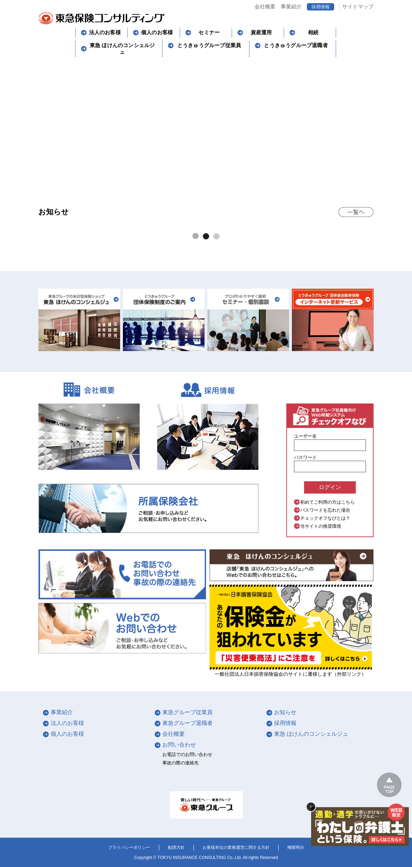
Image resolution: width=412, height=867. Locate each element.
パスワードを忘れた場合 (325, 510)
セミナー (209, 32)
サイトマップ (358, 6)
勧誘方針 (176, 847)
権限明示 (295, 847)
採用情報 (320, 6)
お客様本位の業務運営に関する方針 (236, 847)
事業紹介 (291, 6)
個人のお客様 (157, 32)
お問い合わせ (179, 745)
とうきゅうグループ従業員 (209, 45)
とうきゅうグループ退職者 (296, 45)
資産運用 (261, 32)
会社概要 (265, 6)
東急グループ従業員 (187, 712)
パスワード (305, 457)
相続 (313, 32)
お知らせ (285, 712)
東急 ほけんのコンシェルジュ (122, 49)
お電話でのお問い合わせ (187, 754)
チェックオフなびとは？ (325, 518)
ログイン (330, 487)
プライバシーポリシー (129, 847)
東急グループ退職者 (187, 723)
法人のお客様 (105, 32)
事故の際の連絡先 (180, 762)
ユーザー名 (305, 436)
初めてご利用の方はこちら (327, 502)
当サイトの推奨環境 (320, 526)
